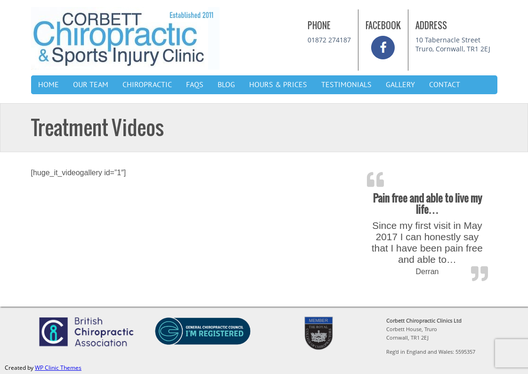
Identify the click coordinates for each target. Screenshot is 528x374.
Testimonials (346, 85)
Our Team (90, 85)
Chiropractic (147, 85)
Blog (226, 85)
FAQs (194, 85)
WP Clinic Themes (58, 368)
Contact (444, 85)
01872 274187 (329, 39)
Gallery (400, 85)
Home (48, 85)
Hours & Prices (278, 85)
